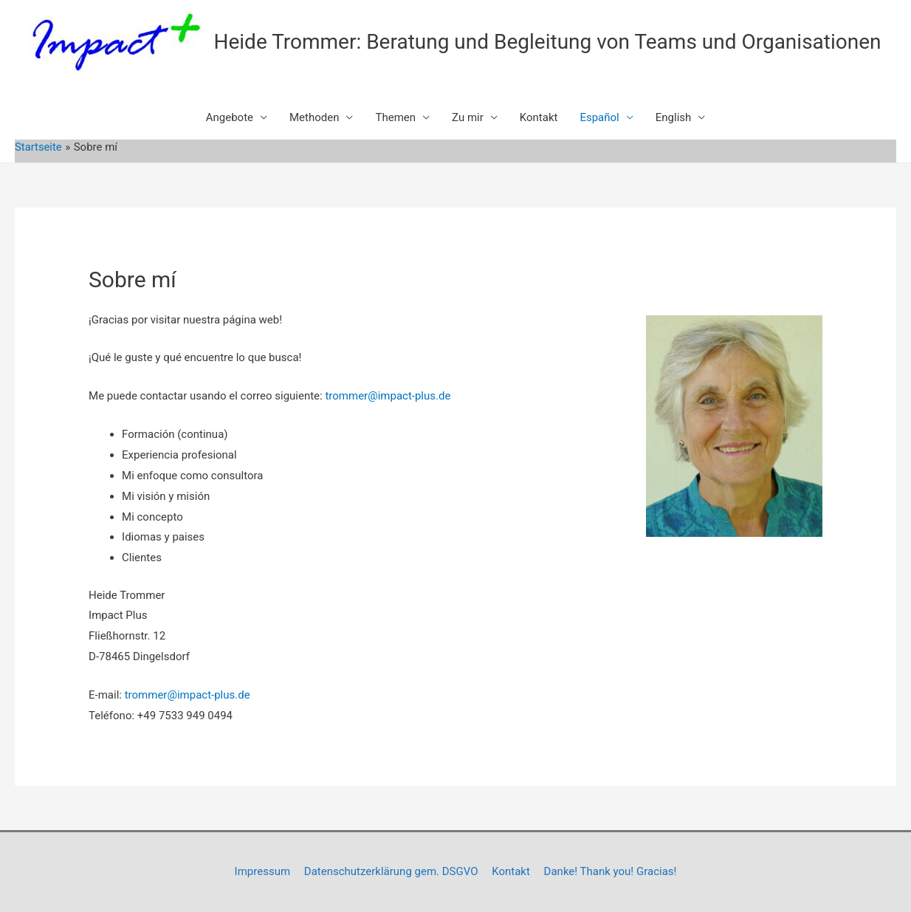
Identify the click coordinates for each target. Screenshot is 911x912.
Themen (395, 117)
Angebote (229, 117)
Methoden (314, 117)
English (674, 117)
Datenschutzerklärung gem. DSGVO (391, 871)
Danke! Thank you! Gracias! (610, 871)
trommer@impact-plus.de (387, 395)
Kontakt (539, 117)
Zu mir (468, 117)
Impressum (262, 871)
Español (599, 117)
